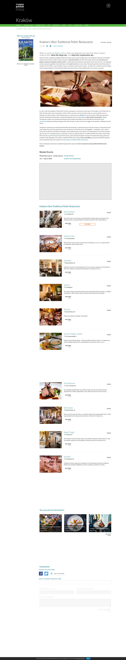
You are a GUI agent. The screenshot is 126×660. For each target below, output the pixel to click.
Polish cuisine (60, 53)
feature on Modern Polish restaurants (76, 139)
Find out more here (80, 658)
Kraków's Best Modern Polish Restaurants (75, 527)
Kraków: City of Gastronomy (99, 528)
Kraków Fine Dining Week (72, 158)
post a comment (58, 46)
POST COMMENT (105, 603)
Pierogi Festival (69, 156)
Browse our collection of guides (25, 63)
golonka (57, 135)
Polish (109, 212)
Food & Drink (43, 530)
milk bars (82, 115)
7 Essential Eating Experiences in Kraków (50, 527)
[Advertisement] (75, 34)
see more (68, 223)
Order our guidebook (26, 37)
